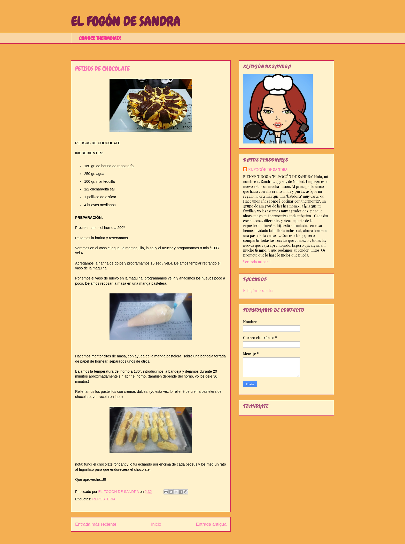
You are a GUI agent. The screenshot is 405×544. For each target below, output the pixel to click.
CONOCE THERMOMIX (100, 38)
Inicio (156, 524)
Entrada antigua (211, 524)
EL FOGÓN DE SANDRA (125, 21)
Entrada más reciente (95, 524)
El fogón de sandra (258, 290)
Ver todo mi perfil (257, 261)
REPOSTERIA (103, 499)
